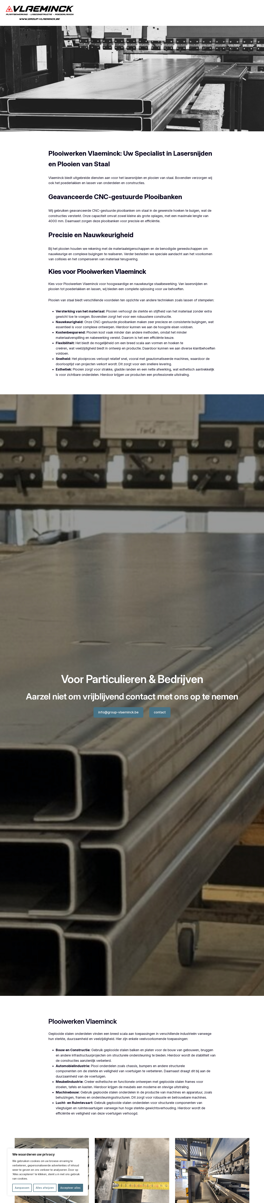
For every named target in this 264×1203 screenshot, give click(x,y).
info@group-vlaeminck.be (118, 712)
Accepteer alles (70, 1187)
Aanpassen (22, 1187)
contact (160, 712)
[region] (47, 1172)
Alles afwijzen (45, 1187)
